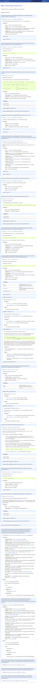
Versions (44, 1)
